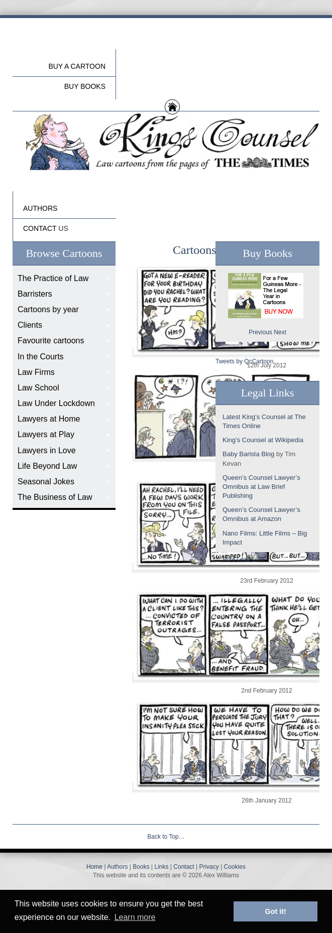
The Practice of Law (53, 278)
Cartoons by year (48, 309)
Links (161, 866)
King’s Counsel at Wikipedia (263, 440)
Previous (260, 332)
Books (141, 866)
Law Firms (36, 372)
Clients (30, 325)
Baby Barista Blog (248, 454)
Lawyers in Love (47, 450)
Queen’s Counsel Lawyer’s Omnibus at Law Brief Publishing (261, 486)
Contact (183, 866)
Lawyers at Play (46, 434)
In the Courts (41, 356)
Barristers (35, 294)
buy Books (84, 86)
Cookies (235, 866)
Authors (117, 866)
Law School (38, 387)
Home (94, 866)
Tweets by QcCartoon (244, 361)
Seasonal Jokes (46, 481)
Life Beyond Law (47, 466)
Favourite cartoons (51, 340)
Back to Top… (165, 836)
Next (280, 332)
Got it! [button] (275, 911)
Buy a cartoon (76, 66)
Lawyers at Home (49, 419)
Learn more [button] (135, 917)
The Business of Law (55, 497)
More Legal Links (244, 559)
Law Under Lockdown (56, 403)
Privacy (208, 866)
